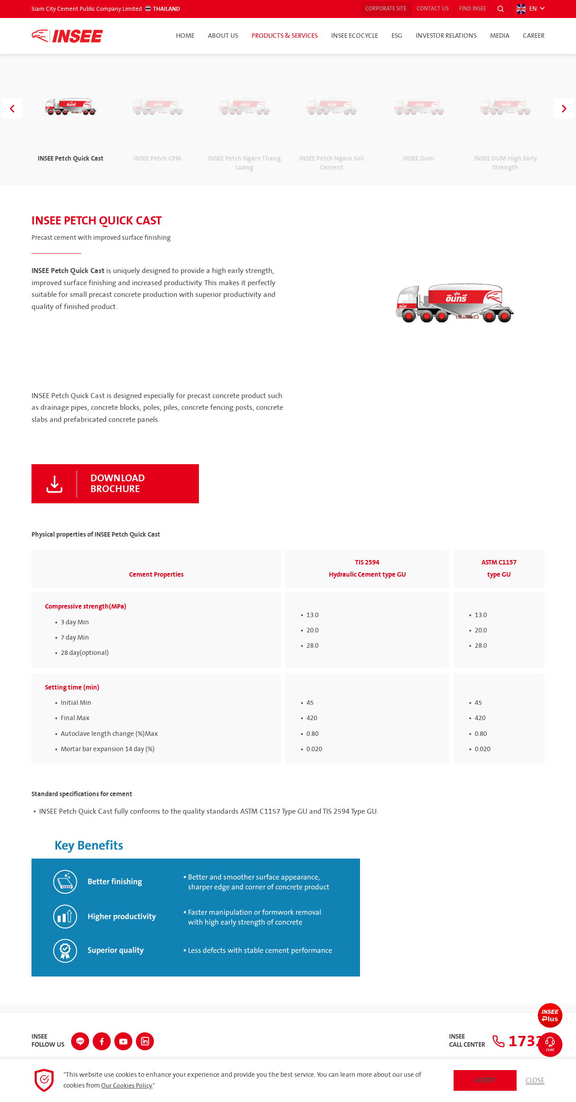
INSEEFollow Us (48, 1040)
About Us (223, 35)
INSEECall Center (462, 1040)
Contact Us (422, 8)
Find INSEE (467, 8)
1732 (515, 1040)
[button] (499, 9)
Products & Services (285, 35)
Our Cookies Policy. (128, 1086)
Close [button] (534, 1080)
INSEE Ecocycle (354, 35)
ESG (397, 35)
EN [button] (525, 9)
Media (499, 35)
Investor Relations (446, 35)
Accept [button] (484, 1080)
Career (533, 35)
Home (185, 35)
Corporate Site (370, 8)
